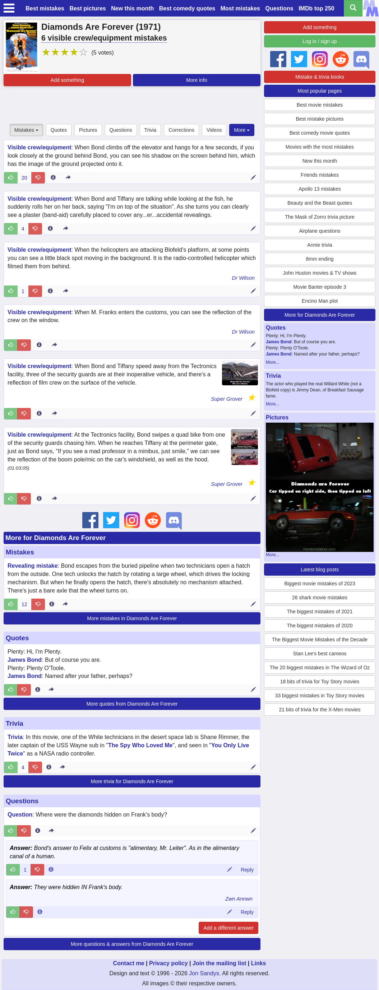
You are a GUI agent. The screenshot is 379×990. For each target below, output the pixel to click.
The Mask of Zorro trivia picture (320, 217)
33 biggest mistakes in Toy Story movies (320, 695)
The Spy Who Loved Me (140, 745)
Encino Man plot (320, 301)
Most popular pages (320, 91)
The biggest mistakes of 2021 (320, 611)
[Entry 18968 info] (50, 228)
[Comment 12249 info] (40, 912)
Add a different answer (228, 928)
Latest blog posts (320, 569)
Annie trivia (319, 245)
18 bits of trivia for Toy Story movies (320, 681)
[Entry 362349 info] (39, 413)
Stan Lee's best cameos (320, 653)
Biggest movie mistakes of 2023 (319, 583)
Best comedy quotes (187, 8)
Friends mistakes (320, 175)
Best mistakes (45, 8)
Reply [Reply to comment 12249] (247, 912)
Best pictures (87, 8)
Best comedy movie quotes (320, 133)
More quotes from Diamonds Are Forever (132, 704)
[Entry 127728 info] (38, 831)
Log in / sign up (320, 41)
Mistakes (26, 130)
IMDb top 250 (316, 8)
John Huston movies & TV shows (319, 273)
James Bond (25, 660)
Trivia (150, 130)
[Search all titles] (353, 8)
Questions (279, 8)
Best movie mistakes (320, 105)
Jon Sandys (204, 973)
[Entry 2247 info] (53, 177)
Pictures (88, 130)
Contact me (128, 963)
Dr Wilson (243, 278)
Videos (214, 130)
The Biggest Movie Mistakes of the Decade (320, 639)
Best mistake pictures (319, 119)
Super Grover (226, 399)
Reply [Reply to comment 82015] (247, 870)
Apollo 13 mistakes (320, 189)
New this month (132, 8)
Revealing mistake (33, 566)
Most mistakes (240, 8)
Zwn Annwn (239, 899)
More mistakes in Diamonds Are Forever (132, 618)
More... (272, 362)
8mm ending (319, 259)
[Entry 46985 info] (52, 604)
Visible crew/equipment (39, 147)
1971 (148, 27)
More (242, 130)
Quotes (59, 130)
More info (196, 80)
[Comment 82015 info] (51, 869)
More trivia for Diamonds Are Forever (132, 781)
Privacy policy (168, 963)
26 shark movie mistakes (319, 597)
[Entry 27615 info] (50, 291)
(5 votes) (102, 53)
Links (258, 963)
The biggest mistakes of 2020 (320, 625)
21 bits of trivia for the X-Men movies (319, 709)
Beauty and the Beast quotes (319, 203)
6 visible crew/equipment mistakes (104, 38)
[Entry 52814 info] (49, 767)
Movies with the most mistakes (320, 147)
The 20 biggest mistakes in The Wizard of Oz (319, 667)
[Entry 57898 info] (39, 345)
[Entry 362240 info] (39, 499)
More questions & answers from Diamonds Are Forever (132, 944)
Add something (67, 80)
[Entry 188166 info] (38, 690)
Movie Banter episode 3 (319, 287)
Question (20, 815)
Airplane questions (319, 231)
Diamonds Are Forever (87, 27)
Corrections (181, 130)
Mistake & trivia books (319, 77)
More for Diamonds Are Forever (55, 538)
